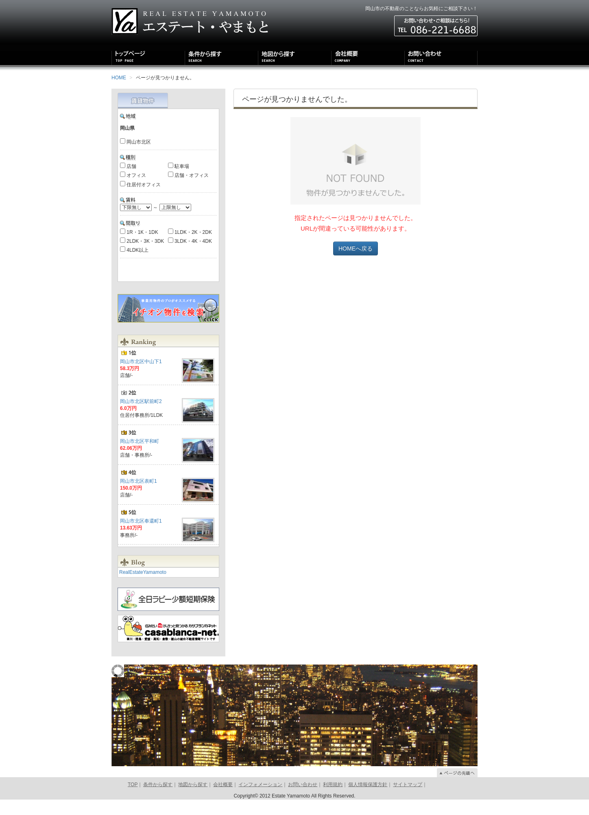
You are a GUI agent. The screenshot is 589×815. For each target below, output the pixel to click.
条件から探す (157, 800)
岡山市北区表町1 (138, 496)
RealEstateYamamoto (142, 588)
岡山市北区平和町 (139, 457)
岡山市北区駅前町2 (141, 417)
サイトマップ (407, 800)
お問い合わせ (302, 800)
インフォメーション (260, 800)
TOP (132, 800)
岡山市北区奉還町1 (141, 536)
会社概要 (223, 800)
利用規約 (332, 800)
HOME (118, 78)
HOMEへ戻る (355, 248)
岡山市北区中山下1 (141, 377)
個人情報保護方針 (367, 800)
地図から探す (192, 800)
